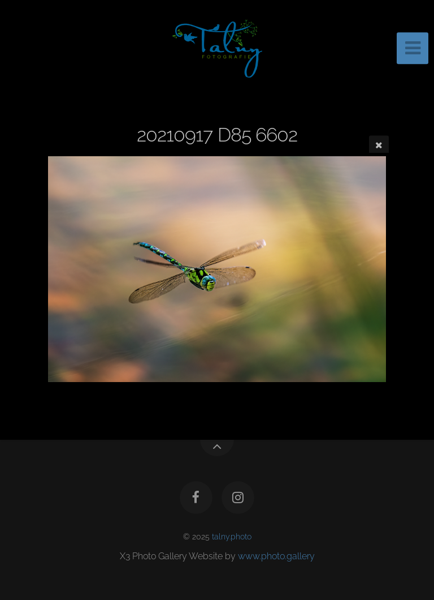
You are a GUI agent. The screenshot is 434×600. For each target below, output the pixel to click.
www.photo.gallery (276, 556)
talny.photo (231, 536)
